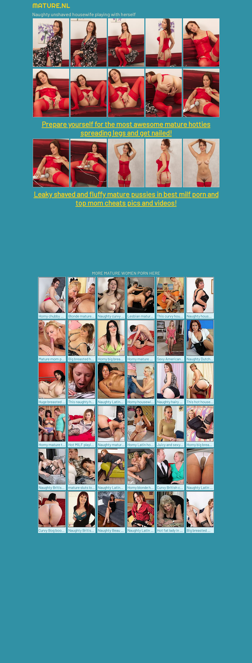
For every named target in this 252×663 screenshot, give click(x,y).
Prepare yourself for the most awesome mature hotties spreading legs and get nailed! (126, 128)
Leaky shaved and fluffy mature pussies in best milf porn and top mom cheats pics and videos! (126, 198)
